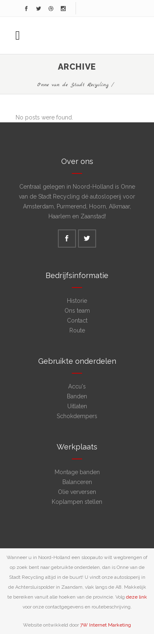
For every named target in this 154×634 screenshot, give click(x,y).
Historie (77, 300)
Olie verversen (77, 492)
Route (77, 330)
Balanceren (77, 482)
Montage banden (77, 472)
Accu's (77, 386)
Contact (77, 320)
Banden (77, 396)
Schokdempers (77, 416)
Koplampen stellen (77, 501)
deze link (136, 597)
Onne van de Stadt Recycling (72, 84)
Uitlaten (77, 406)
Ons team (77, 310)
